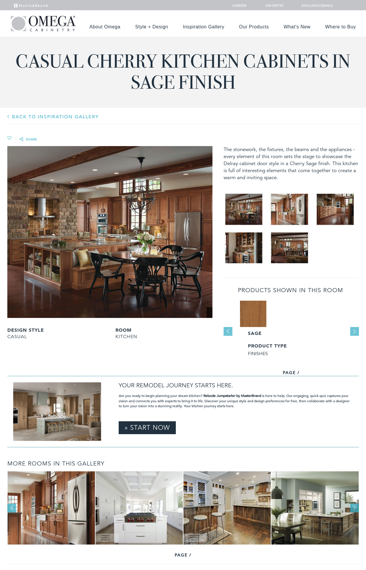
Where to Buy (340, 26)
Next (354, 331)
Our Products (254, 26)
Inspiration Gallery (203, 26)
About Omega (104, 26)
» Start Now (147, 428)
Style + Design (151, 26)
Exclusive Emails (314, 5)
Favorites (272, 5)
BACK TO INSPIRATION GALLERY (55, 117)
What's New (297, 26)
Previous (228, 331)
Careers (240, 5)
